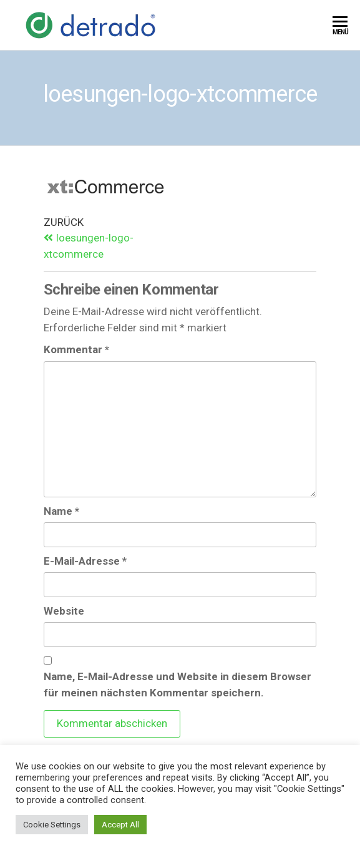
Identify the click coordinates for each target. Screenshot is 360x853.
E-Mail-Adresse (85, 561)
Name (61, 511)
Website (64, 611)
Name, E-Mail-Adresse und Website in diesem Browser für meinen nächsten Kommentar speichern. (177, 684)
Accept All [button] (120, 824)
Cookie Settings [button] (51, 824)
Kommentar (76, 349)
